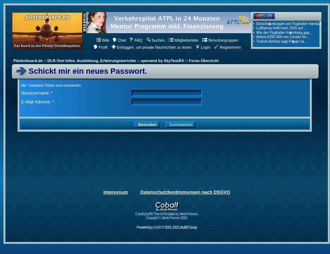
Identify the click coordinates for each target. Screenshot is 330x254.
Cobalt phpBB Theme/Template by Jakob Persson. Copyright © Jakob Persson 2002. (166, 214)
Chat (119, 40)
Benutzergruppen (220, 40)
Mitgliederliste (183, 40)
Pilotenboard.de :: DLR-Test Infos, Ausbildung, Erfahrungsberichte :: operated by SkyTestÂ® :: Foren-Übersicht (116, 61)
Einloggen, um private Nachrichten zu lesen (151, 47)
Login (203, 47)
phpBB (156, 227)
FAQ (135, 40)
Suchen (156, 40)
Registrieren (227, 47)
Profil (100, 47)
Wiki (102, 40)
